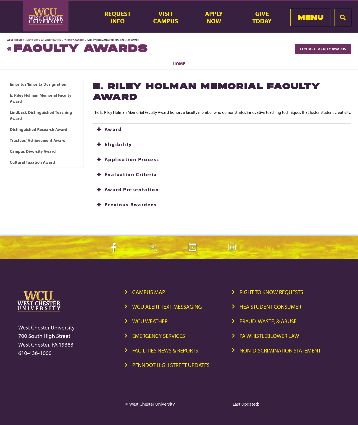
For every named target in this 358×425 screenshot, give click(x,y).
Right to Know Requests (271, 291)
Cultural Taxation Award (32, 162)
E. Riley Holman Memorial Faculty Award (40, 98)
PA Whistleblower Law (269, 335)
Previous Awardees (131, 204)
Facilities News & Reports (165, 350)
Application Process (132, 159)
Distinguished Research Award (38, 129)
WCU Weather (150, 321)
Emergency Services (158, 335)
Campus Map (148, 291)
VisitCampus (165, 17)
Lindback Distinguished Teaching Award (41, 115)
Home (179, 63)
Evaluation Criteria (131, 174)
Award (113, 129)
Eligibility (118, 144)
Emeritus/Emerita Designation (38, 84)
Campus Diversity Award (33, 151)
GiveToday (262, 17)
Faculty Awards (74, 39)
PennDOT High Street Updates (171, 364)
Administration (51, 39)
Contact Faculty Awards (323, 49)
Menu (311, 17)
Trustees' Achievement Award (38, 140)
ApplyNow (214, 17)
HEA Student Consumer (270, 306)
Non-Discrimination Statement (280, 350)
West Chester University (23, 39)
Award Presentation (132, 189)
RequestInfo (117, 17)
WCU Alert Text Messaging (167, 306)
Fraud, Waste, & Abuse (268, 321)
